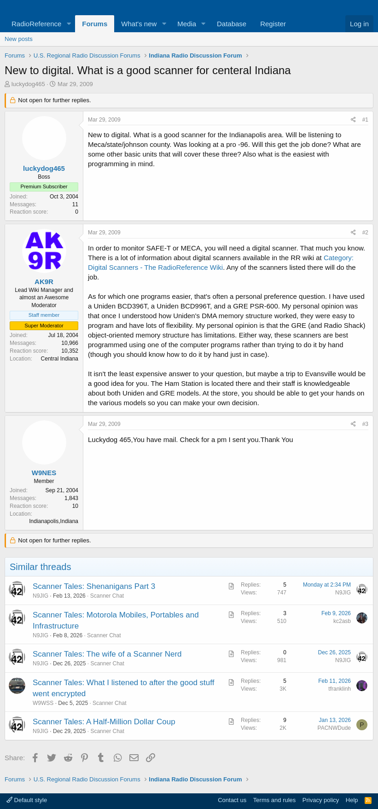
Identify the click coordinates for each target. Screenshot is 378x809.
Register (273, 24)
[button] (68, 23)
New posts (19, 38)
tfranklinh (339, 689)
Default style (26, 800)
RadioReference (36, 24)
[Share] (353, 120)
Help (352, 800)
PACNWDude (334, 728)
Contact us (232, 800)
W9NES (44, 473)
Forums (94, 24)
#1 (365, 119)
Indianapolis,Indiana (53, 521)
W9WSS (43, 703)
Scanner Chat (107, 596)
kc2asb (342, 621)
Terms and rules (274, 800)
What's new (139, 24)
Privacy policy (320, 800)
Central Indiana (59, 358)
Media (186, 24)
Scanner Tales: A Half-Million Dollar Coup (104, 721)
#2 (365, 232)
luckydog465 (28, 84)
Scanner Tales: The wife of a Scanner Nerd (107, 654)
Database (231, 24)
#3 (365, 424)
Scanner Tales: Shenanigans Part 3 (94, 586)
